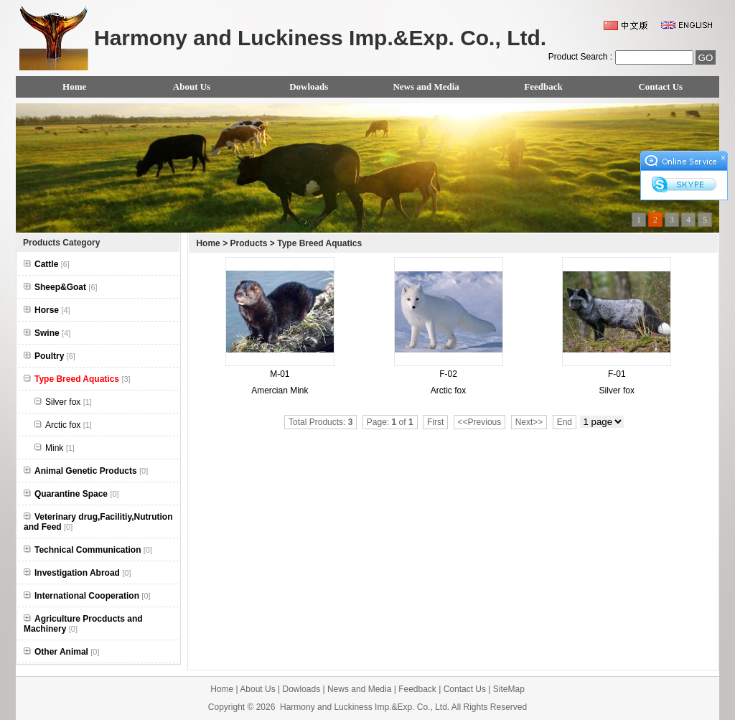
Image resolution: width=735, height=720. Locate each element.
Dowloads (308, 86)
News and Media (426, 86)
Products (248, 243)
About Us (191, 86)
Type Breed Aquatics (319, 243)
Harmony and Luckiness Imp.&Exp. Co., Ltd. (364, 707)
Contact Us (660, 86)
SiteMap (509, 689)
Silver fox (63, 402)
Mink (54, 448)
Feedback (543, 86)
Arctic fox (63, 425)
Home (74, 86)
